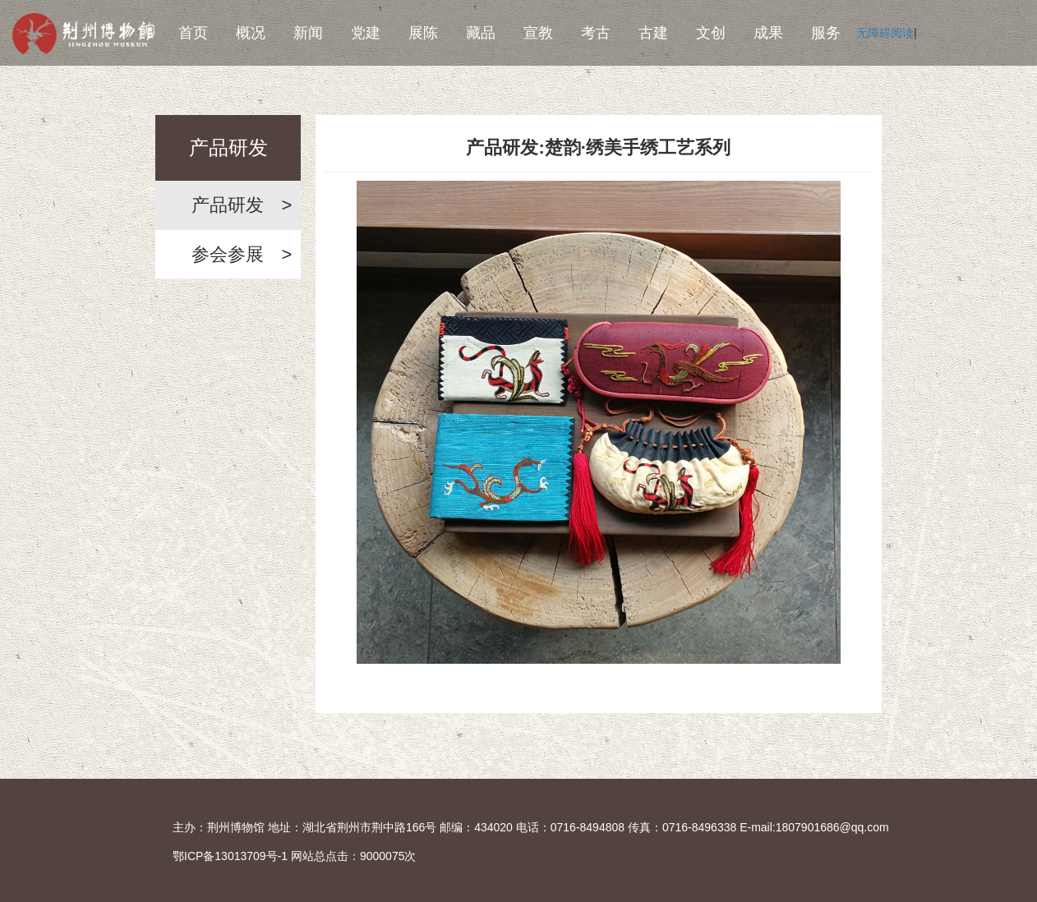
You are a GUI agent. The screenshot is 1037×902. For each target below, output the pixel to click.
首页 (193, 33)
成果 (768, 33)
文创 (711, 33)
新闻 (308, 33)
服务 (826, 33)
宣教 (538, 33)
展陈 (423, 33)
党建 (365, 33)
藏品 (480, 33)
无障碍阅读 (885, 32)
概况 (250, 33)
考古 (596, 33)
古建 (653, 33)
